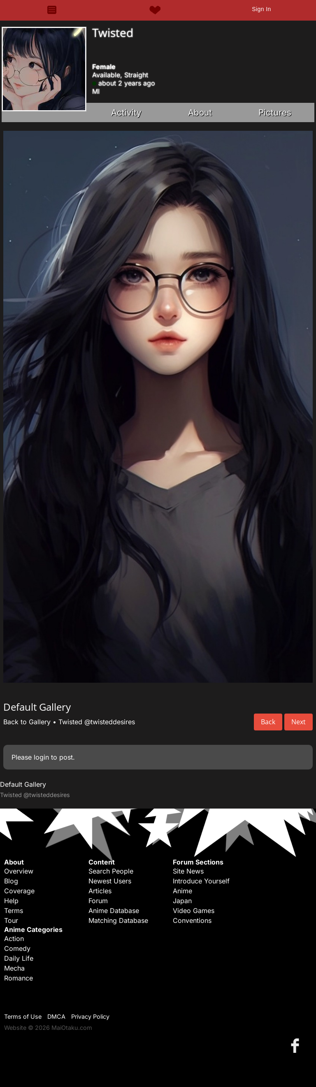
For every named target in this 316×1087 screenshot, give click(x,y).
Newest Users (109, 881)
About (200, 112)
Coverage (19, 891)
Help (11, 901)
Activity (126, 112)
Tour (11, 920)
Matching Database (118, 920)
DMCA (56, 1016)
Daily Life (18, 958)
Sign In (261, 9)
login (41, 757)
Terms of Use (23, 1016)
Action (14, 938)
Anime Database (113, 910)
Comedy (17, 948)
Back (268, 721)
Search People (110, 871)
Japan (182, 901)
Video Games (193, 910)
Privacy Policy (90, 1016)
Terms (13, 910)
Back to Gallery (27, 722)
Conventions (192, 920)
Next (298, 721)
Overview (18, 871)
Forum (98, 901)
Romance (18, 978)
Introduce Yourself (201, 881)
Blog (11, 881)
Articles (100, 891)
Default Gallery (23, 784)
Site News (188, 871)
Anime (182, 891)
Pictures (274, 112)
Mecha (14, 968)
